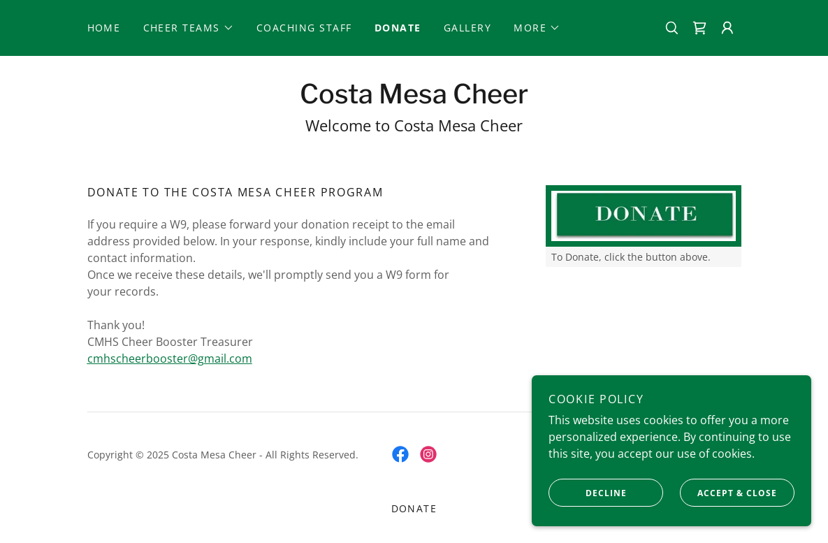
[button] (188, 28)
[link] (699, 28)
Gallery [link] (468, 27)
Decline (588, 493)
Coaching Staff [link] (304, 27)
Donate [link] (398, 27)
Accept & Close (728, 493)
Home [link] (104, 27)
